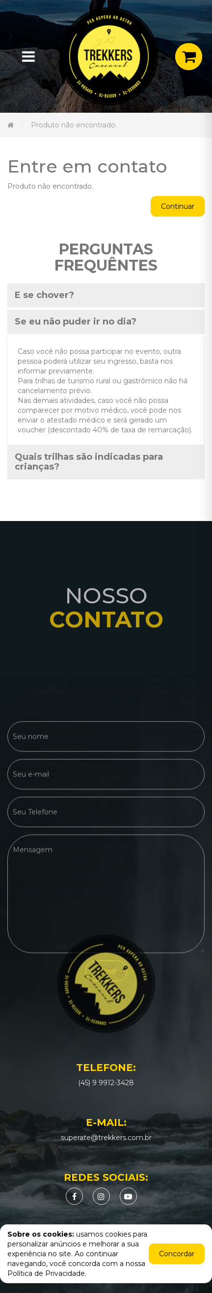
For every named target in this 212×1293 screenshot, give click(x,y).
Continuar (177, 206)
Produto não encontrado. (74, 125)
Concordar (176, 1253)
